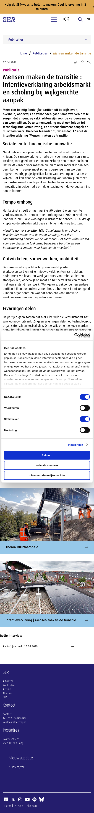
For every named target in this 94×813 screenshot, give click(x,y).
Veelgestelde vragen (14, 722)
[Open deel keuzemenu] (89, 61)
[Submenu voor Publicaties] (85, 39)
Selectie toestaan (47, 465)
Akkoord (47, 455)
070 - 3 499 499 (17, 718)
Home (23, 53)
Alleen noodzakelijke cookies (47, 475)
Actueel (7, 689)
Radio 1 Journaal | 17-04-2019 (38, 646)
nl (88, 19)
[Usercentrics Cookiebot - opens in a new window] (74, 335)
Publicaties (40, 53)
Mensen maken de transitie (72, 53)
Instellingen (75, 444)
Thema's (7, 693)
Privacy (18, 805)
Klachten (32, 805)
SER (5, 697)
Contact (7, 714)
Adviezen (8, 681)
